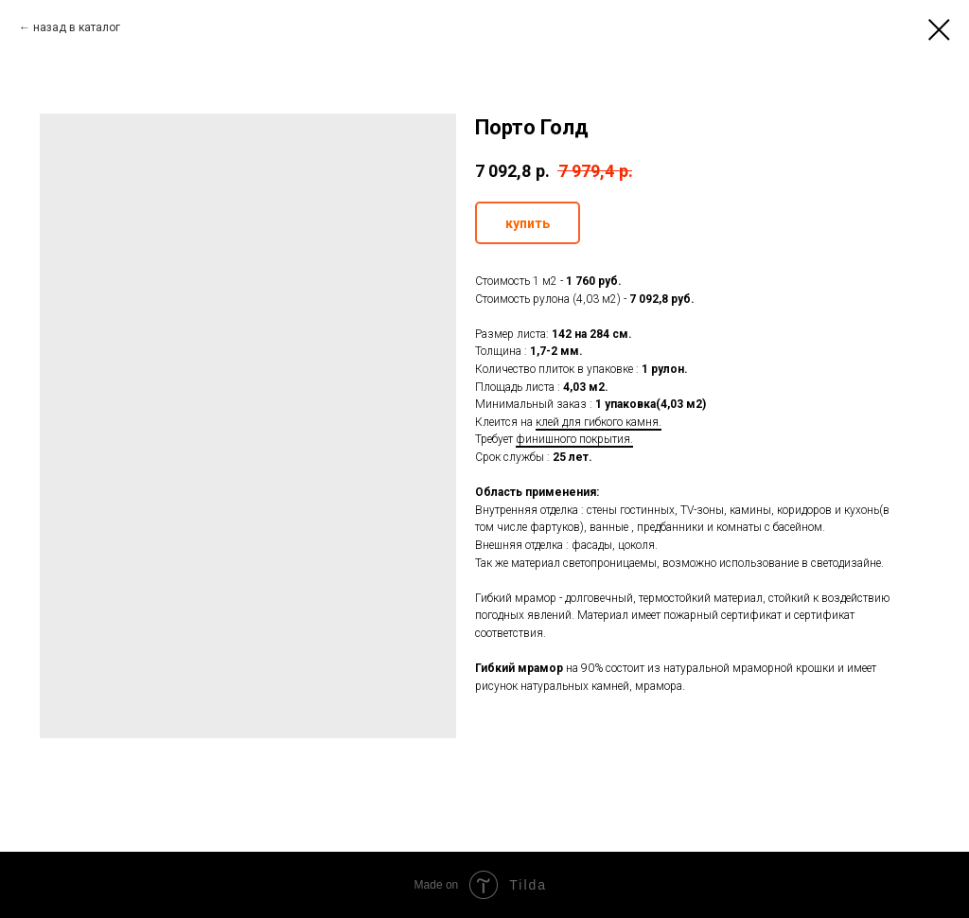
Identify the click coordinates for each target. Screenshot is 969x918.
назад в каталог (76, 27)
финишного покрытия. (574, 439)
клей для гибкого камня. (598, 422)
